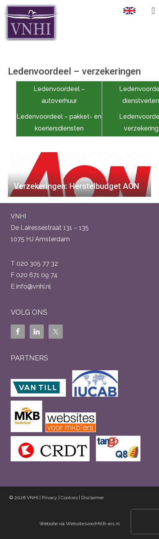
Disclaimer (92, 497)
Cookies (69, 497)
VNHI (32, 497)
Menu (147, 10)
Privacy (49, 497)
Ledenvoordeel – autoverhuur (59, 94)
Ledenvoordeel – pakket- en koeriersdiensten (59, 122)
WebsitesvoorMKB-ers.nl (93, 523)
